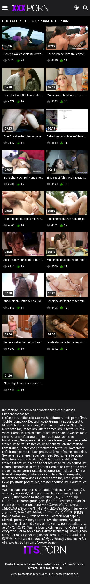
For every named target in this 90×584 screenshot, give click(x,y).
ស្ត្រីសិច (64, 512)
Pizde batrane (38, 516)
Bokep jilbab (78, 531)
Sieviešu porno (12, 520)
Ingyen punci (44, 497)
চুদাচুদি (58, 497)
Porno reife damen (15, 467)
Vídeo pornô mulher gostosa (48, 493)
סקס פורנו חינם (60, 535)
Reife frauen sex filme (24, 425)
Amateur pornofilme (55, 482)
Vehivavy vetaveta (64, 539)
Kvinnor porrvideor (72, 501)
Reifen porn (10, 418)
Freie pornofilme (75, 418)
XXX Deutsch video (34, 421)
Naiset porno (11, 505)
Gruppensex (28, 440)
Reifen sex (27, 418)
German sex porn (61, 421)
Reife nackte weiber (65, 433)
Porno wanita (23, 539)
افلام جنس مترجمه (14, 493)
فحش (8, 512)
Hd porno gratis (26, 501)
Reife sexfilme (11, 429)
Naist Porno (11, 535)
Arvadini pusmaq (56, 531)
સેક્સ (75, 505)
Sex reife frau (11, 455)
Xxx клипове (31, 505)
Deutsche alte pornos (38, 463)
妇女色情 (77, 512)
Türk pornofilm (24, 497)
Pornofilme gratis (14, 474)
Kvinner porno (58, 527)
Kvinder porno (57, 520)
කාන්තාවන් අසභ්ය (22, 542)
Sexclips (8, 482)
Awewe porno (46, 542)
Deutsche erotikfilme (70, 471)
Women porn (11, 489)
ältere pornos (38, 467)
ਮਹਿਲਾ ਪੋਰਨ (50, 512)
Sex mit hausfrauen (48, 418)
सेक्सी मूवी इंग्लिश (38, 508)
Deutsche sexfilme (49, 478)
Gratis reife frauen (23, 437)
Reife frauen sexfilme (58, 459)
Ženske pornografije (65, 523)
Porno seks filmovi (30, 531)
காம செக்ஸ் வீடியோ (56, 505)
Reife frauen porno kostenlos (22, 459)
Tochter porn (11, 421)
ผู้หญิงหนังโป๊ (16, 527)
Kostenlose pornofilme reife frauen (44, 448)
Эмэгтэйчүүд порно (64, 516)
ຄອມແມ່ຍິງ (42, 539)
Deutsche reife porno (68, 455)
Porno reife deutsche (55, 425)
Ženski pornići (23, 523)
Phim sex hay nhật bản (68, 489)
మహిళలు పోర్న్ (59, 508)
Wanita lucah (36, 527)
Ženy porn (42, 523)
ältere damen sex (50, 429)
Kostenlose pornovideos (19, 478)
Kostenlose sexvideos (43, 474)
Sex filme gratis (69, 474)
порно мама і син (14, 516)
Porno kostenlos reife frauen (31, 433)
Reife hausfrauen (54, 444)
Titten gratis (38, 452)
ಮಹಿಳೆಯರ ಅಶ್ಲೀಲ (14, 508)
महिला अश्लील (79, 508)
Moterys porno (35, 520)
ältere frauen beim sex (37, 455)
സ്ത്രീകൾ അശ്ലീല (27, 512)
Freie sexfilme (73, 478)
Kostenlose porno (42, 471)
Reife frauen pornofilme (70, 463)
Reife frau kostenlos (51, 437)
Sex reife (77, 425)
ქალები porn (48, 501)
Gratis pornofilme (27, 482)
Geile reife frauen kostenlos (67, 452)
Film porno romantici (36, 489)
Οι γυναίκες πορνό (34, 535)
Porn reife (56, 467)
